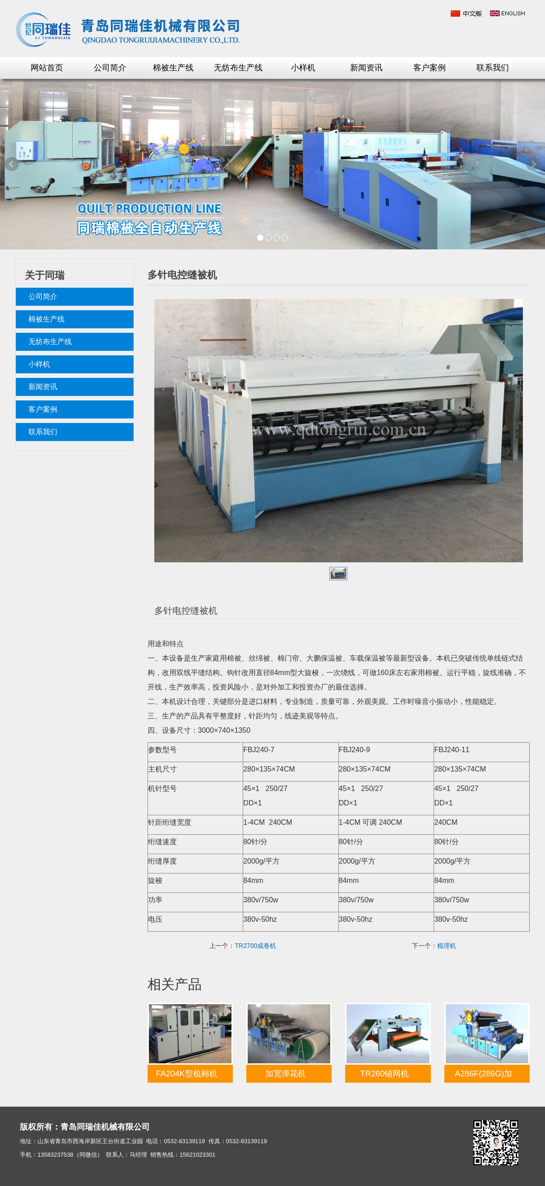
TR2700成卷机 (255, 945)
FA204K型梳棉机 (186, 1073)
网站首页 (47, 67)
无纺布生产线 (238, 67)
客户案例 (429, 67)
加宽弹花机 (285, 1073)
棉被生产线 (173, 67)
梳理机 (446, 945)
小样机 (303, 67)
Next (533, 164)
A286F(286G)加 (483, 1073)
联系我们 (492, 67)
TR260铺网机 (384, 1073)
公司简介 (110, 67)
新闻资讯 (366, 67)
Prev (12, 164)
